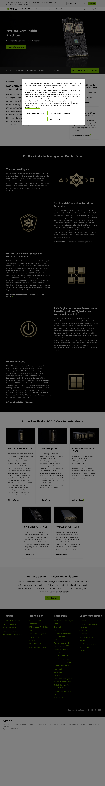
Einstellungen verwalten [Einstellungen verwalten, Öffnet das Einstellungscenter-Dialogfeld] (35, 113)
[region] (53, 102)
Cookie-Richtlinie (72, 99)
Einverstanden (54, 119)
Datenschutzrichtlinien (32, 107)
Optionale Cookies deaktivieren (60, 113)
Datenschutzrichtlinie (55, 99)
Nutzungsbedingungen (32, 103)
